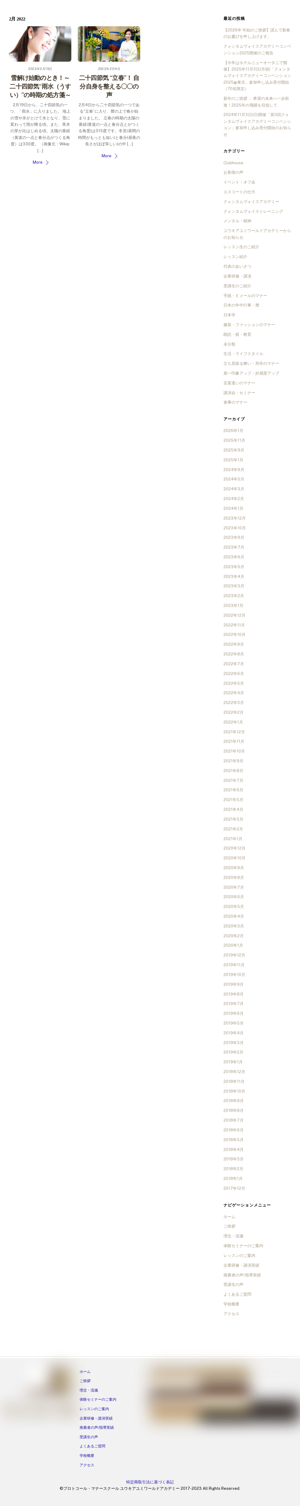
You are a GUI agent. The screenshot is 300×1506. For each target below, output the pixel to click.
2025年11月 (234, 440)
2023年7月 (233, 547)
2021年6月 (233, 790)
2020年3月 (233, 926)
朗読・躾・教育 (237, 334)
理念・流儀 (233, 1236)
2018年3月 (233, 1159)
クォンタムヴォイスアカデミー (251, 201)
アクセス (231, 1314)
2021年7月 (233, 780)
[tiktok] (68, 1410)
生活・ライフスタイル (243, 353)
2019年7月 (233, 1003)
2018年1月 (233, 1178)
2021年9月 (233, 761)
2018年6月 (233, 1130)
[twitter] (57, 1410)
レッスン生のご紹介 (241, 247)
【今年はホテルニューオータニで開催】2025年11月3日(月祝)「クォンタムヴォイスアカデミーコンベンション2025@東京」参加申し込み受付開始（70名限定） (257, 75)
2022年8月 (233, 654)
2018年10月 (234, 1091)
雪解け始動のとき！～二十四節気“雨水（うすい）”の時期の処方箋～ (40, 86)
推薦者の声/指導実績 (242, 1275)
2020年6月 (233, 897)
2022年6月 (233, 673)
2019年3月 (233, 1042)
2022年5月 (233, 683)
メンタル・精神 (237, 221)
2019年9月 (233, 984)
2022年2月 (233, 712)
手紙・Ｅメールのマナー (245, 295)
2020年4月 (233, 916)
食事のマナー (235, 402)
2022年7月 (233, 664)
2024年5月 (233, 479)
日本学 (229, 315)
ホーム (229, 1216)
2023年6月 (233, 557)
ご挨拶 (229, 1226)
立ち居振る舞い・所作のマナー (251, 363)
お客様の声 (233, 172)
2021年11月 (233, 741)
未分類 (229, 344)
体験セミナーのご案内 (243, 1245)
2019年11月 (234, 965)
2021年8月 (233, 770)
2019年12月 (234, 955)
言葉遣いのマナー (239, 383)
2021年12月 (234, 732)
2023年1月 (233, 605)
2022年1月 (233, 722)
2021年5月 (233, 799)
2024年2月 (233, 498)
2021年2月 (233, 829)
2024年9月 (233, 469)
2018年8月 (233, 1110)
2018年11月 (234, 1081)
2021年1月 (232, 838)
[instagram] (22, 1410)
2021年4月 (233, 809)
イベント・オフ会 (239, 182)
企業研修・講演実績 (241, 1265)
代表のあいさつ (237, 266)
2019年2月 (233, 1052)
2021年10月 (234, 751)
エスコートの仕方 (239, 192)
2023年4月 (233, 576)
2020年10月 (234, 858)
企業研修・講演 (237, 276)
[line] (34, 1410)
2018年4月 (233, 1149)
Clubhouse (233, 163)
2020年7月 (233, 887)
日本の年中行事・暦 (241, 305)
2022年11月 (234, 625)
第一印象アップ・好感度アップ (251, 373)
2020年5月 (233, 906)
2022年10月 (234, 634)
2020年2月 (233, 936)
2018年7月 (233, 1120)
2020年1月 (233, 945)
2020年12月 (234, 848)
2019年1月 (233, 1062)
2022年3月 (233, 702)
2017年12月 (234, 1188)
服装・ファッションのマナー (249, 324)
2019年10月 (234, 974)
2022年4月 (233, 693)
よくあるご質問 (237, 1294)
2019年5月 (233, 1023)
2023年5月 (233, 566)
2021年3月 (233, 819)
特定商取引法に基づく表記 (150, 1482)
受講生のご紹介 (237, 286)
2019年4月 (233, 1033)
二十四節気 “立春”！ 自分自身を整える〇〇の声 (109, 86)
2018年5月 (233, 1140)
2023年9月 (233, 537)
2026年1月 (233, 430)
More (38, 162)
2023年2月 (233, 595)
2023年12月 (234, 518)
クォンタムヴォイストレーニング (253, 211)
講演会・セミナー (239, 392)
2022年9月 (233, 644)
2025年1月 (233, 460)
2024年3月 (233, 489)
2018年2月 (233, 1169)
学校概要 (231, 1304)
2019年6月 (233, 1013)
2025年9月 (233, 450)
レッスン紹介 (235, 256)
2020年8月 (233, 877)
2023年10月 (234, 528)
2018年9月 (233, 1100)
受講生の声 (233, 1284)
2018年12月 (234, 1071)
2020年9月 (233, 867)
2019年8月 (233, 994)
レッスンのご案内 (239, 1255)
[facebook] (10, 1410)
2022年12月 (234, 615)
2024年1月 (233, 508)
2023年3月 (233, 586)
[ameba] (45, 1410)
